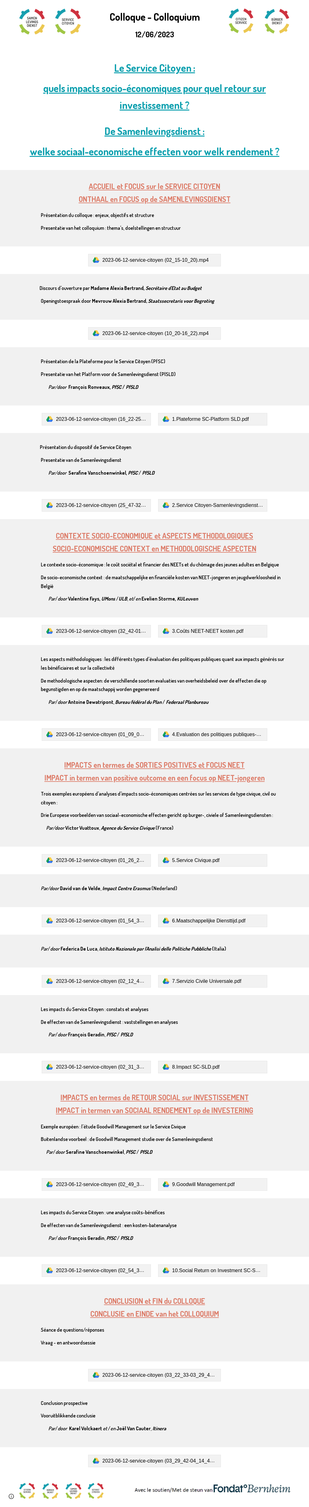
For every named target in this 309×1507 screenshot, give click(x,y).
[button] (11, 1496)
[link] (154, 260)
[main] (154, 25)
